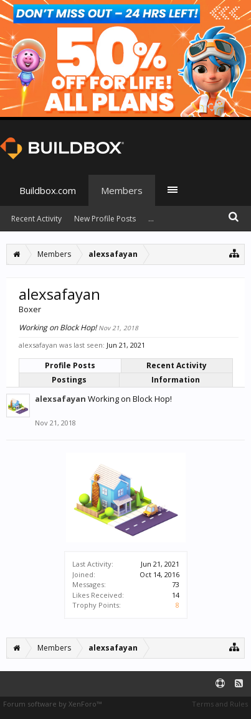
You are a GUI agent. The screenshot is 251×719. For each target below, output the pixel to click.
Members (122, 190)
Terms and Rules (220, 703)
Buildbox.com (47, 190)
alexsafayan (60, 398)
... (151, 218)
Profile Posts (70, 365)
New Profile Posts (105, 218)
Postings (69, 379)
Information (175, 379)
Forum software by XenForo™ (52, 703)
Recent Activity (176, 365)
